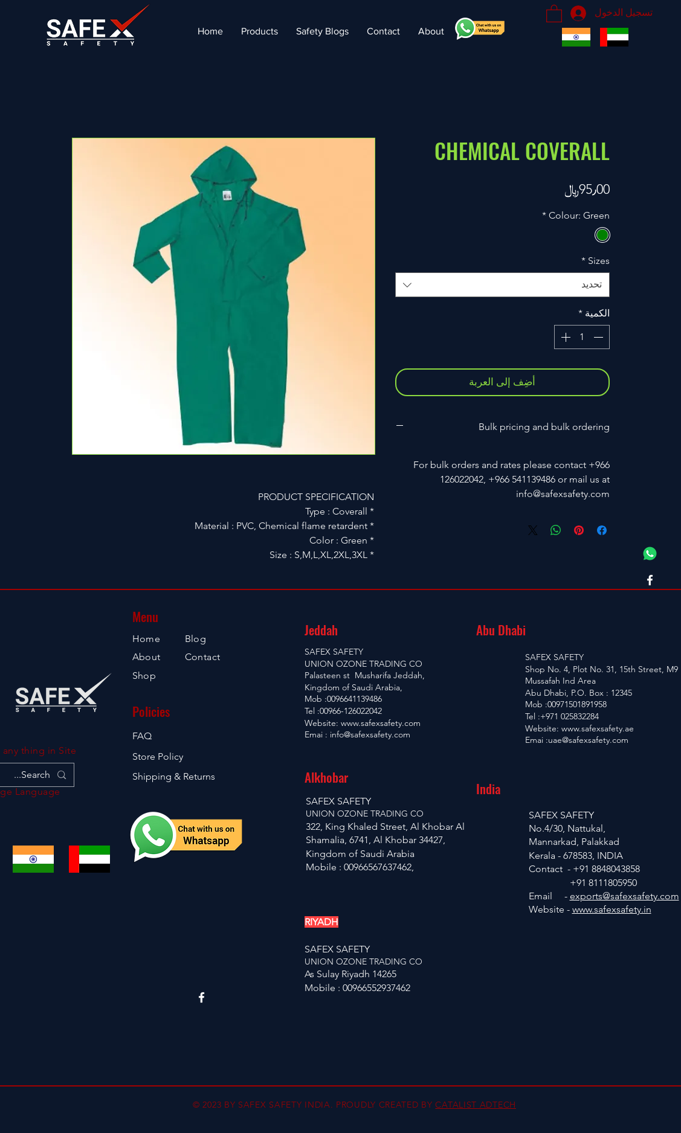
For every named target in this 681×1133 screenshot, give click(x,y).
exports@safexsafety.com (624, 896)
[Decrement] (599, 337)
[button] (554, 13)
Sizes (595, 260)
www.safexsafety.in (611, 909)
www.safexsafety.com (381, 722)
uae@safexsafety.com (588, 739)
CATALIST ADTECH (475, 1104)
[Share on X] (533, 530)
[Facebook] (650, 580)
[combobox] (502, 284)
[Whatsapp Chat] (650, 553)
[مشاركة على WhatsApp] (556, 530)
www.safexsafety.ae (597, 728)
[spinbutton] (582, 337)
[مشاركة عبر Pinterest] (579, 530)
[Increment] (564, 337)
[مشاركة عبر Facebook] (602, 530)
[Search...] (26, 774)
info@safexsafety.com (370, 734)
